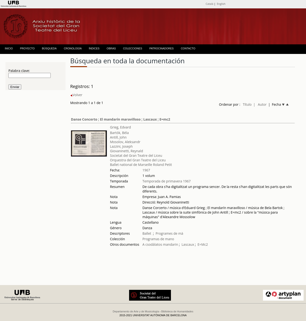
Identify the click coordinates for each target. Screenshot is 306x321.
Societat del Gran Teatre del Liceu (136, 155)
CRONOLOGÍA (73, 48)
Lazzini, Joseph (121, 146)
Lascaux (188, 244)
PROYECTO (27, 48)
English (221, 4)
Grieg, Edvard (120, 127)
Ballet (146, 233)
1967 (146, 170)
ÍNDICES (94, 48)
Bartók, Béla (119, 132)
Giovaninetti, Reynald (126, 151)
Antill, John (118, 137)
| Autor (260, 104)
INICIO (9, 48)
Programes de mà (169, 233)
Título (247, 104)
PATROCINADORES (161, 48)
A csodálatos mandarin (160, 244)
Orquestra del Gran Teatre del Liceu (138, 160)
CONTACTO (188, 48)
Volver (76, 95)
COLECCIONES (132, 48)
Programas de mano (158, 239)
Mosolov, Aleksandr (125, 142)
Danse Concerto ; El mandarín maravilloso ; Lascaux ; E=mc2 (120, 119)
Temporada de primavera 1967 (166, 181)
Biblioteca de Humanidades (177, 311)
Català (209, 4)
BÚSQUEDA (49, 48)
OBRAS (111, 48)
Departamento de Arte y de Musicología (136, 311)
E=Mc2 (202, 244)
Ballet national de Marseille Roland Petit (141, 164)
